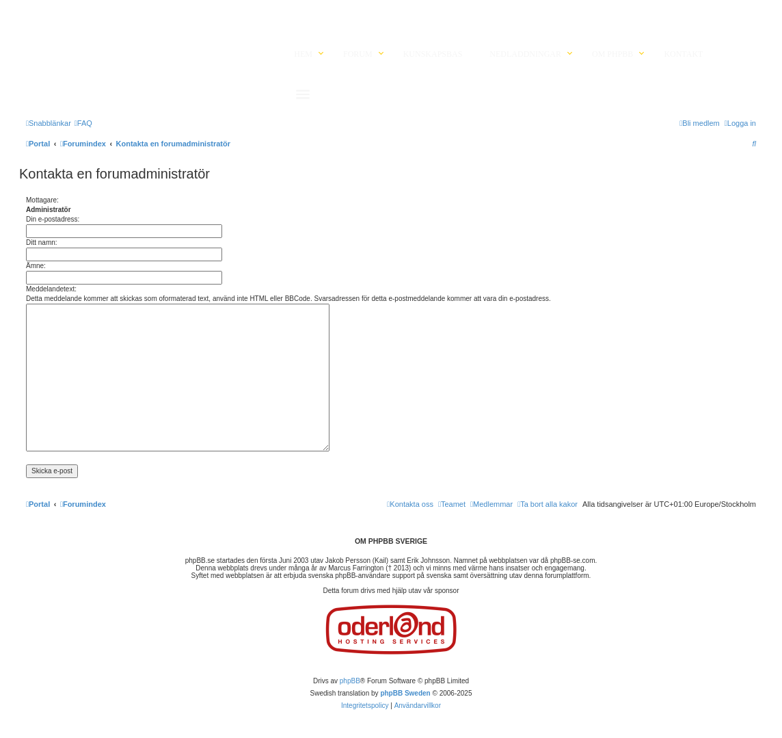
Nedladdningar (525, 54)
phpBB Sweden (405, 693)
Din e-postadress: (52, 219)
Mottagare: (42, 200)
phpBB (350, 681)
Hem (303, 54)
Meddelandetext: (51, 289)
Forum (358, 54)
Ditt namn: (41, 242)
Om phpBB (612, 54)
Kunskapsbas (433, 54)
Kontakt (683, 54)
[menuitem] (83, 123)
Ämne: (36, 265)
